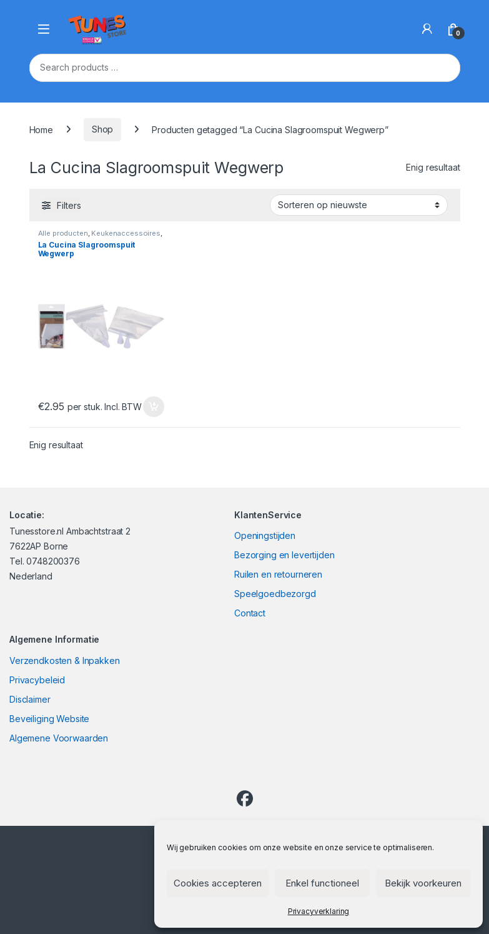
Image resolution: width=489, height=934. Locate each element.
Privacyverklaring (319, 911)
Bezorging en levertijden (284, 555)
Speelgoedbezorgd (275, 593)
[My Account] (427, 28)
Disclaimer (30, 699)
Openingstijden (264, 535)
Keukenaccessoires (126, 233)
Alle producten (63, 233)
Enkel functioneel (322, 883)
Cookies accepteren (218, 883)
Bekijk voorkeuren (423, 883)
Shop (102, 129)
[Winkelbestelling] (359, 205)
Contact (249, 613)
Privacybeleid (37, 680)
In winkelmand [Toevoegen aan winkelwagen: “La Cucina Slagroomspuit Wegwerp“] (153, 407)
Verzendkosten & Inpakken (64, 660)
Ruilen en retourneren (278, 574)
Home (41, 129)
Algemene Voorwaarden (58, 738)
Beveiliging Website (49, 718)
